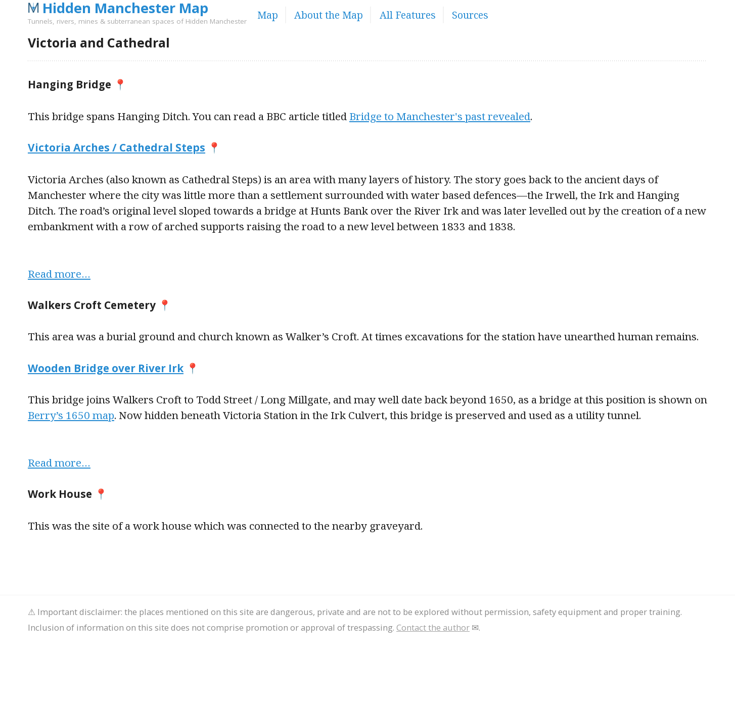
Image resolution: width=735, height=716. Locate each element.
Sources (470, 15)
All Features (408, 15)
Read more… (59, 274)
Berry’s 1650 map (71, 415)
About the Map (328, 15)
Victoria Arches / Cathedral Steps (116, 147)
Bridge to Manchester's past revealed (439, 116)
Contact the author (433, 627)
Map (267, 15)
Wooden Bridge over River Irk (105, 368)
